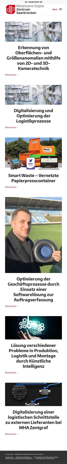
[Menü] (60, 9)
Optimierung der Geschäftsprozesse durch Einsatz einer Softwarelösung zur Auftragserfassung (33, 289)
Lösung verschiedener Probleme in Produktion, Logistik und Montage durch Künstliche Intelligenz (33, 356)
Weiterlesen (12, 75)
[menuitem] (9, 457)
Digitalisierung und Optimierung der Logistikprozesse (33, 115)
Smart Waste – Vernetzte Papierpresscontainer (33, 178)
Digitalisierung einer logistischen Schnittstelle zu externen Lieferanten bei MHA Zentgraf (33, 419)
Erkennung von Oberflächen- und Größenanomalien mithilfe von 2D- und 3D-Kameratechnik (33, 58)
